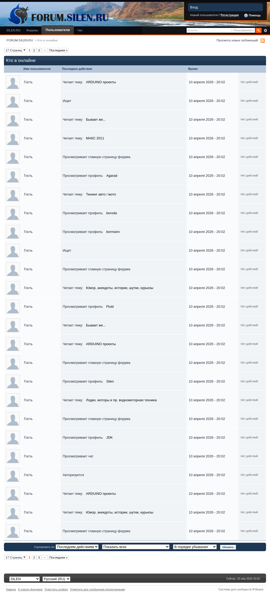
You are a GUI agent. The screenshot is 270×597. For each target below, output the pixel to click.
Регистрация (230, 15)
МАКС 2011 (95, 138)
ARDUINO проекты (101, 82)
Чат (80, 30)
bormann (113, 232)
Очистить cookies (56, 589)
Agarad (111, 176)
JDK (109, 437)
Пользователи (58, 30)
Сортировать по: (45, 547)
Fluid (110, 307)
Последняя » (58, 50)
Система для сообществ (234, 589)
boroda (111, 213)
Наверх (11, 589)
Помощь (252, 15)
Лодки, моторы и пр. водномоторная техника (121, 400)
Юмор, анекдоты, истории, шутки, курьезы (119, 288)
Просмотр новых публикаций (237, 40)
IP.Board (257, 589)
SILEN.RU (13, 30)
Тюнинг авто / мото (101, 194)
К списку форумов (30, 589)
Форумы (32, 30)
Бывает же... (96, 119)
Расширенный (265, 30)
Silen (110, 381)
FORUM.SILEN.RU (20, 40)
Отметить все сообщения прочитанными (97, 589)
